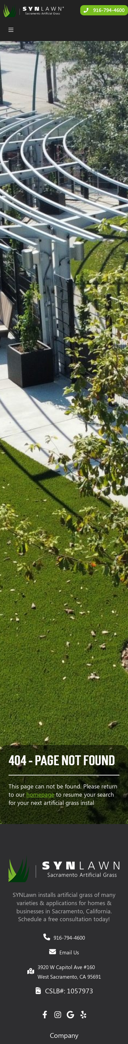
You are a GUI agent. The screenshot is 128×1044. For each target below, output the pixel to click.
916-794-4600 (69, 937)
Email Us (69, 952)
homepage (40, 794)
